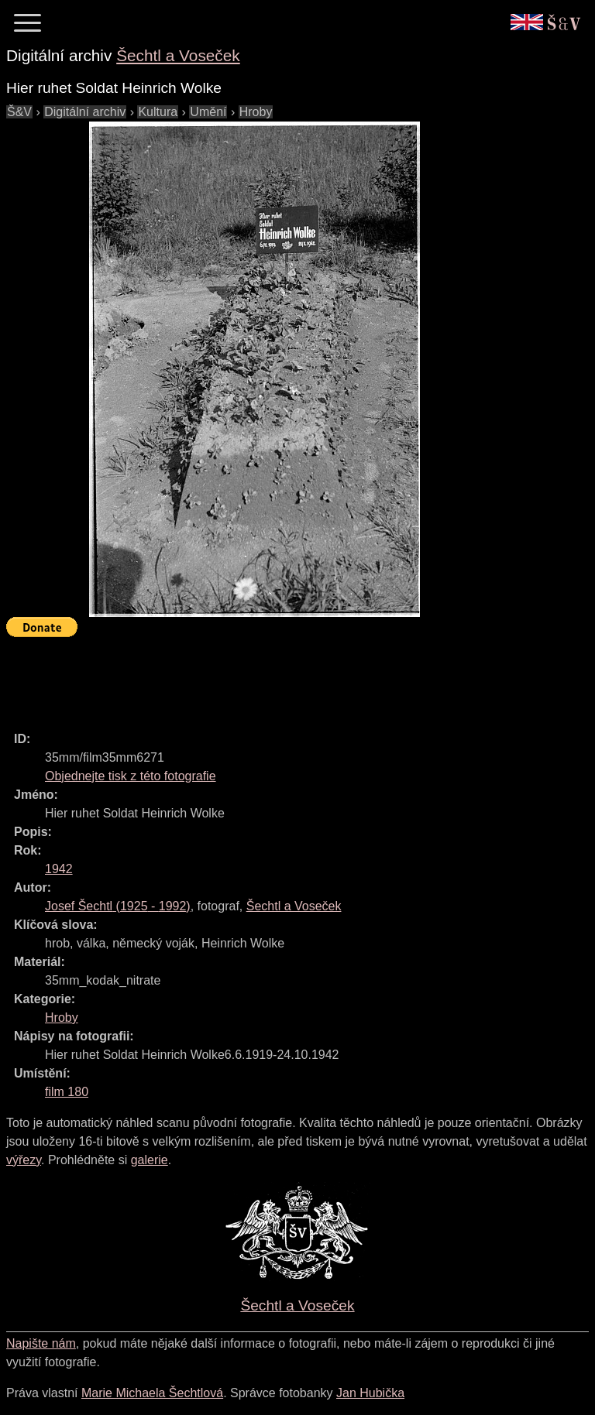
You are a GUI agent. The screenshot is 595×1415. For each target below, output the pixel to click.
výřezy (23, 1160)
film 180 (66, 1091)
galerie (149, 1160)
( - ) (118, 906)
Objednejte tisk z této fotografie (130, 776)
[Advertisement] (288, 677)
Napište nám (41, 1343)
